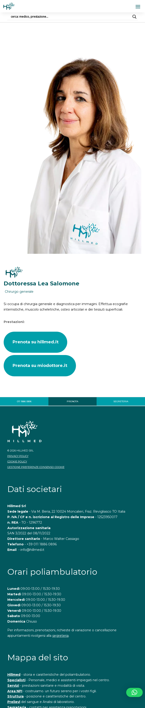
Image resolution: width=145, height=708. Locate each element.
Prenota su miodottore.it (39, 365)
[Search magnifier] (134, 17)
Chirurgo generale (19, 292)
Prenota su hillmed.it (35, 341)
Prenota (72, 401)
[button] (134, 692)
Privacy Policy (17, 456)
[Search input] (70, 17)
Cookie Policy (17, 461)
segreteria (60, 636)
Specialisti (16, 680)
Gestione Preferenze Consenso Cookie (35, 467)
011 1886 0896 (24, 401)
